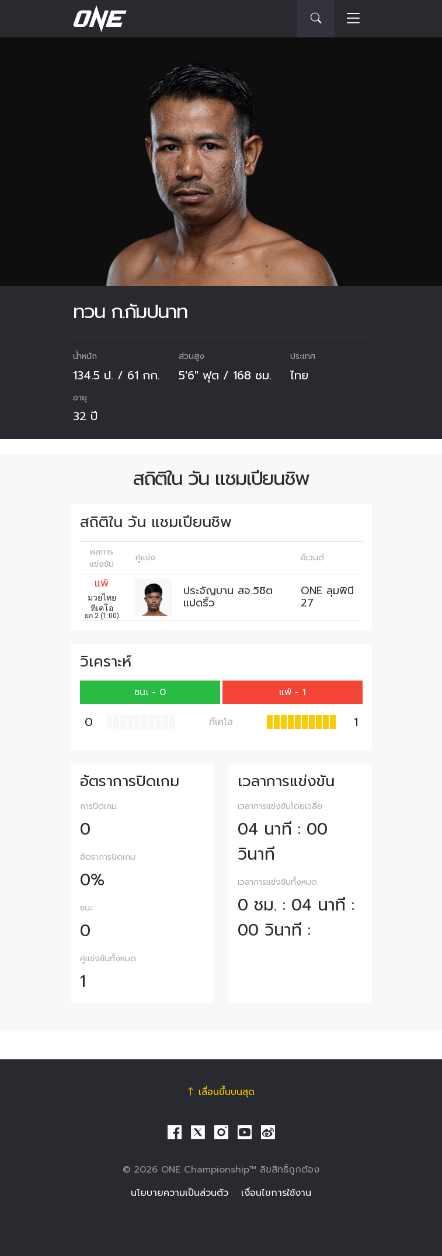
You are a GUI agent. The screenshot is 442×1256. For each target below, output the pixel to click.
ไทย (299, 375)
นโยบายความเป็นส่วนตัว (179, 1193)
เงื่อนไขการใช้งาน (276, 1193)
